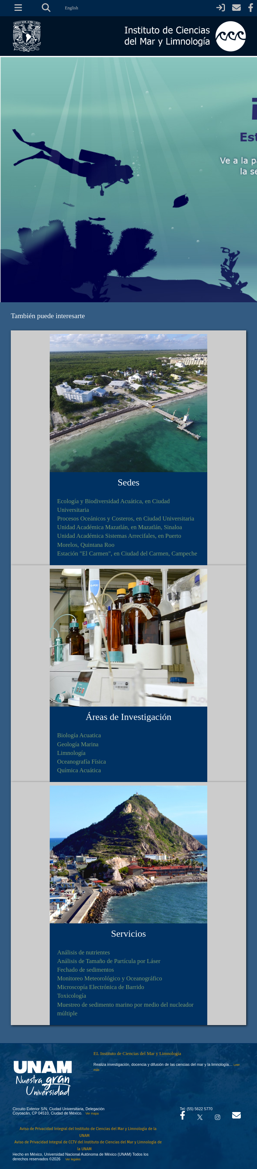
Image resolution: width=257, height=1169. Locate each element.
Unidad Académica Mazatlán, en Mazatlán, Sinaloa (119, 527)
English (71, 7)
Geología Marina (77, 744)
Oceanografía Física (81, 761)
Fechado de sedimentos (85, 969)
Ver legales (71, 1159)
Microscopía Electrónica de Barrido (100, 987)
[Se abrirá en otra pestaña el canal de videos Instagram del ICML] (217, 1115)
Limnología (71, 753)
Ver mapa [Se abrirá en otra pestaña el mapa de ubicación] (92, 1113)
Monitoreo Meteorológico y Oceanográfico (109, 978)
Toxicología (71, 995)
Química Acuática (79, 770)
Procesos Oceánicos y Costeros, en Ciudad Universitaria (125, 518)
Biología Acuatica (79, 735)
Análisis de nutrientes (83, 952)
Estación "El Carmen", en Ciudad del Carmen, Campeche (127, 553)
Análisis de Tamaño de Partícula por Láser (108, 961)
